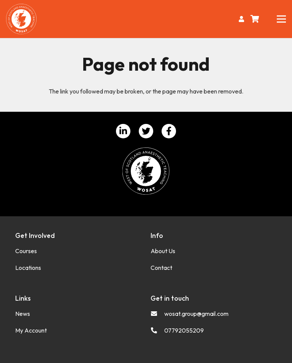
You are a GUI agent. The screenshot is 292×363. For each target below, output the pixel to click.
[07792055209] (157, 330)
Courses (26, 251)
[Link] (21, 19)
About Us (163, 251)
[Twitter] (146, 131)
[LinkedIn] (123, 131)
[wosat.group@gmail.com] (157, 313)
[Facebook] (169, 131)
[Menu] (281, 19)
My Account (31, 330)
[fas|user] (242, 19)
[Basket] (255, 19)
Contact (161, 267)
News (22, 313)
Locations (28, 267)
